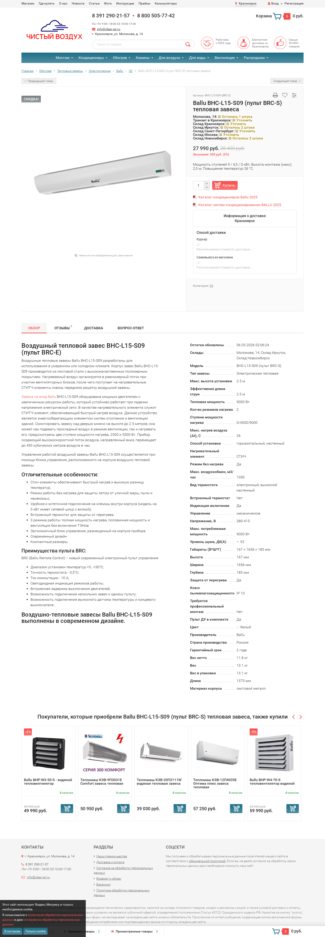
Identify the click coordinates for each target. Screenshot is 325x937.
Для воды (197, 58)
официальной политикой (207, 861)
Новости (78, 3)
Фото (108, 3)
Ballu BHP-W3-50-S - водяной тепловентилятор (48, 782)
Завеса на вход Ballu (38, 396)
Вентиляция (225, 58)
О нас (63, 3)
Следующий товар (287, 81)
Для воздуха (169, 58)
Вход (273, 3)
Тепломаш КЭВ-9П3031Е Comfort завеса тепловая (101, 782)
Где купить (47, 3)
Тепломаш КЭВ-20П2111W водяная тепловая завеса (159, 782)
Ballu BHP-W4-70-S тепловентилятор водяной (272, 782)
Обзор (34, 328)
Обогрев (120, 58)
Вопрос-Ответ (131, 328)
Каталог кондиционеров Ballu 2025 (228, 197)
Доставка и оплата (110, 862)
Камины (143, 58)
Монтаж (63, 58)
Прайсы (144, 3)
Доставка (93, 328)
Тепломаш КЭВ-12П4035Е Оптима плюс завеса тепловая (215, 783)
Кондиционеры (91, 58)
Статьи (94, 3)
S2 (211, 286)
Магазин (27, 3)
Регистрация (294, 3)
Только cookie (35, 931)
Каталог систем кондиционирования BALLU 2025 (239, 205)
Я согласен (12, 931)
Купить (229, 185)
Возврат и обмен (108, 878)
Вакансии (103, 884)
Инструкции (125, 3)
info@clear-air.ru (108, 29)
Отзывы (63, 327)
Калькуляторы (166, 3)
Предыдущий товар (39, 81)
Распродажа (254, 58)
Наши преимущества (111, 856)
